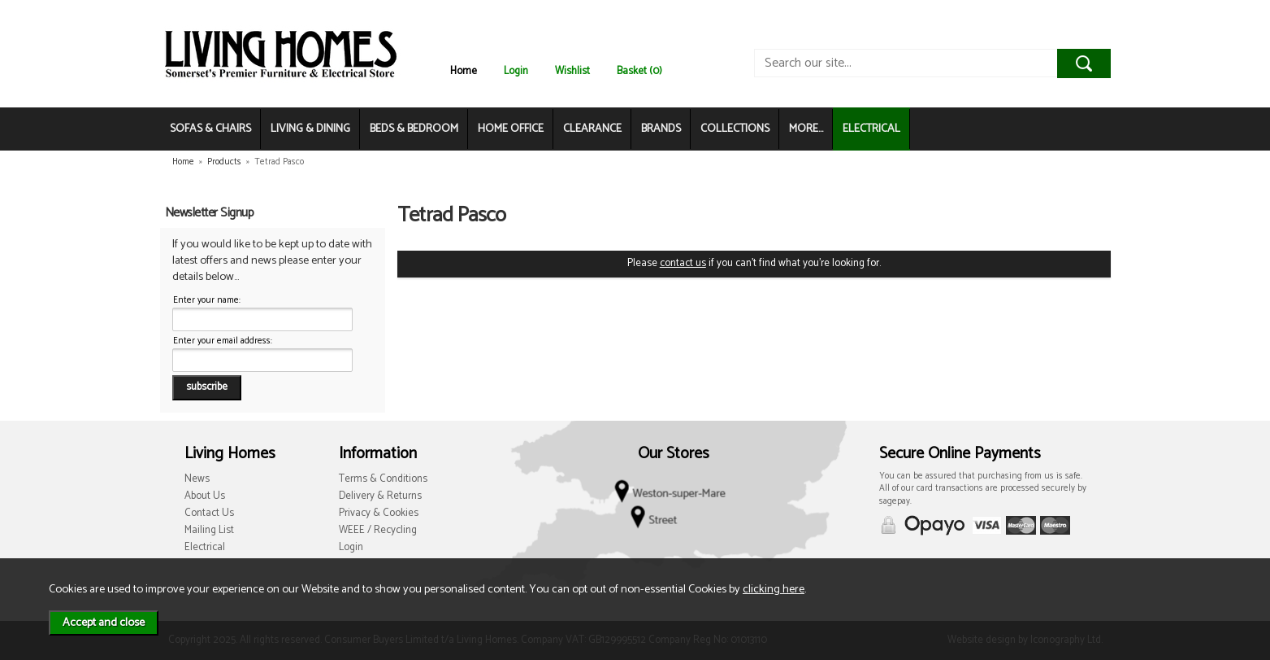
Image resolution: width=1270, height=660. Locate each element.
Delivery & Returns (380, 496)
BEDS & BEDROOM (414, 129)
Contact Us (209, 513)
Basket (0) (639, 71)
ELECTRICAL (871, 129)
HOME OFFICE (511, 129)
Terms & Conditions (383, 478)
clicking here (773, 589)
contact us (683, 263)
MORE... (806, 129)
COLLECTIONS (734, 129)
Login (516, 71)
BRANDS (661, 129)
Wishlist (572, 71)
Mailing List (209, 530)
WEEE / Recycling (378, 530)
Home (463, 71)
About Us (204, 496)
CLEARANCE (592, 129)
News (197, 478)
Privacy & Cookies (378, 513)
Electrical (204, 547)
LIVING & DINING (310, 129)
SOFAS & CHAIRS (210, 129)
